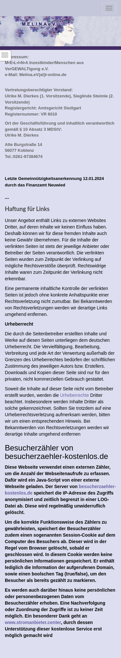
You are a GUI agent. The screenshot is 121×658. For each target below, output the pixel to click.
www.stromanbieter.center (33, 622)
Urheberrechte (74, 395)
